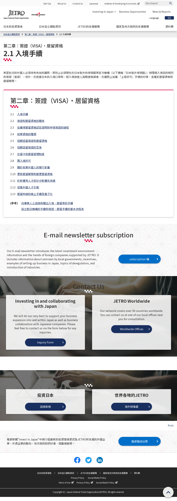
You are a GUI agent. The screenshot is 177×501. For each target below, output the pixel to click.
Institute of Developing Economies (122, 3)
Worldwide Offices (131, 329)
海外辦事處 (131, 406)
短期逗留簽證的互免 (29, 147)
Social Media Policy (97, 477)
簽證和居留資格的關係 (30, 121)
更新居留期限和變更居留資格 (35, 174)
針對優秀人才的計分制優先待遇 (36, 181)
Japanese (93, 3)
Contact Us (78, 3)
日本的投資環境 (44, 472)
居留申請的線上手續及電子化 (35, 194)
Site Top (47, 3)
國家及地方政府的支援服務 (115, 472)
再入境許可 (24, 161)
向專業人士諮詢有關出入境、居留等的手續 (47, 203)
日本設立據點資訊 (66, 472)
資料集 (137, 472)
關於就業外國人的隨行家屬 (33, 167)
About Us (62, 3)
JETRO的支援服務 (88, 472)
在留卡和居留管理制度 (30, 154)
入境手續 (22, 114)
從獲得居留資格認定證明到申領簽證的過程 (43, 127)
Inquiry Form (45, 342)
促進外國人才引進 (28, 187)
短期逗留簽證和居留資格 (32, 141)
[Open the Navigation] (13, 26)
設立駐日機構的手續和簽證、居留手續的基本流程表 (52, 209)
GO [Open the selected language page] (169, 17)
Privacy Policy (77, 477)
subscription (140, 259)
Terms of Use (67, 482)
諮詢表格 (45, 406)
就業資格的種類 (26, 134)
